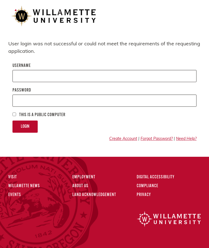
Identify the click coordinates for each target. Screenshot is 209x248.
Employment (83, 177)
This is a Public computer (38, 115)
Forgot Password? (157, 139)
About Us (80, 186)
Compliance (147, 186)
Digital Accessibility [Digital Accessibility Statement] (156, 177)
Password (21, 90)
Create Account (123, 139)
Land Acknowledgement (94, 195)
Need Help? (186, 139)
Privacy (144, 195)
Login (25, 126)
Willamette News (24, 186)
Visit (12, 177)
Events (14, 195)
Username (21, 66)
